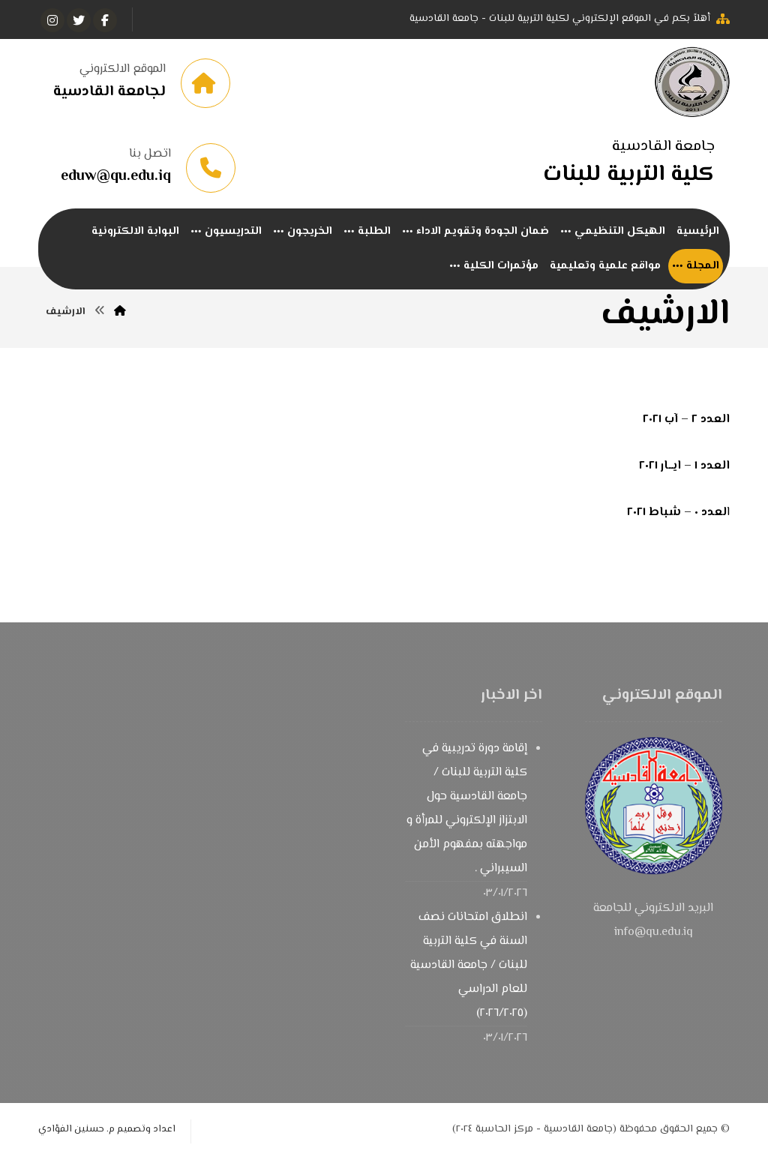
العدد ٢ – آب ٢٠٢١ (686, 419)
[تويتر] (79, 20)
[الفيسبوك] (105, 20)
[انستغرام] (52, 20)
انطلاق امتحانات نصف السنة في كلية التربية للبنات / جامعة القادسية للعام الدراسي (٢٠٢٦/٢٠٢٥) (468, 965)
